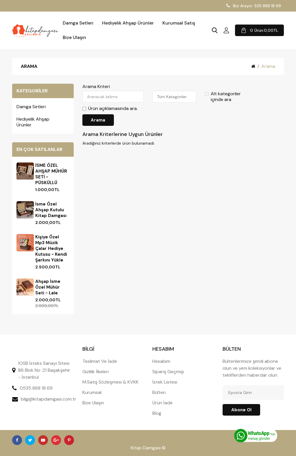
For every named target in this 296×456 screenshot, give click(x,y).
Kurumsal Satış (178, 23)
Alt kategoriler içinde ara (223, 96)
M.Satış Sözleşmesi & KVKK (110, 382)
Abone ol (241, 410)
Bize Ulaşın (74, 37)
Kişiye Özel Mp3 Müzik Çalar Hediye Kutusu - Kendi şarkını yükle (51, 248)
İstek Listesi (164, 382)
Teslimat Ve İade (99, 361)
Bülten (159, 392)
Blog (156, 413)
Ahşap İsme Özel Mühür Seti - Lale (47, 287)
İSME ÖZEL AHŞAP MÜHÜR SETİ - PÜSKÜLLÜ (51, 174)
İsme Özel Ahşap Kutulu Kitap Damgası (50, 209)
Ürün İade (162, 403)
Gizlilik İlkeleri (95, 372)
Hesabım (161, 361)
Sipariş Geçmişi (168, 372)
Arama (268, 66)
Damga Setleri (78, 23)
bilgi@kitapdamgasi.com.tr (48, 399)
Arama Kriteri (96, 86)
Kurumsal (91, 392)
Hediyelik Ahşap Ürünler (128, 23)
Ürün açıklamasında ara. (110, 108)
